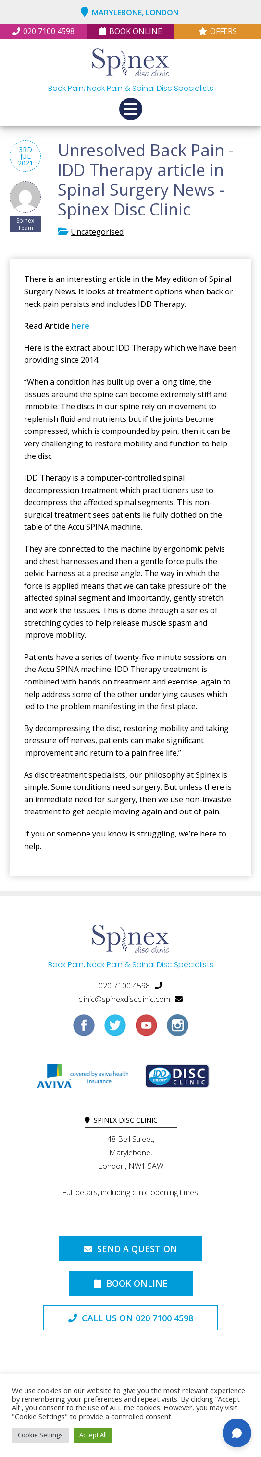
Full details (80, 1192)
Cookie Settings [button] (40, 1435)
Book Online (130, 31)
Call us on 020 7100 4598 (130, 1318)
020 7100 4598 (43, 31)
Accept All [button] (93, 1435)
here (80, 325)
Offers (218, 31)
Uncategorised (97, 232)
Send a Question (130, 1248)
